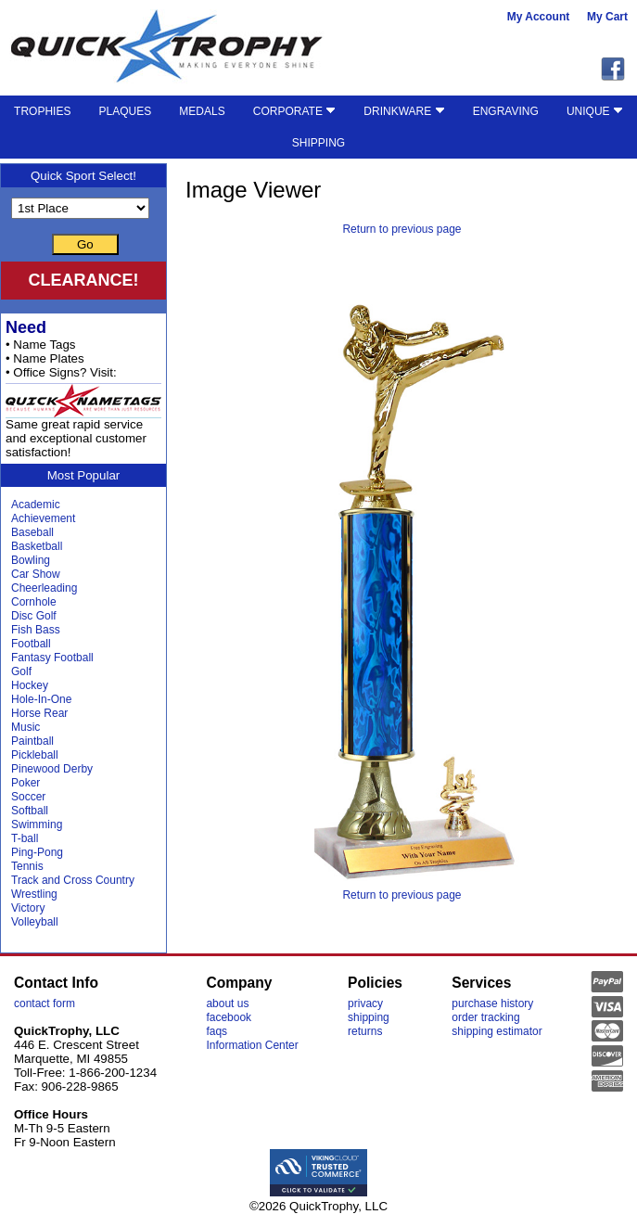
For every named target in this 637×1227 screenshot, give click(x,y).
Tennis (27, 866)
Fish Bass (35, 629)
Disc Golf (34, 615)
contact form (44, 1003)
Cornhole (34, 601)
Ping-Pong (37, 852)
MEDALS (201, 111)
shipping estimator (496, 1031)
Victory (28, 907)
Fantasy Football (52, 657)
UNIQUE (595, 111)
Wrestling (34, 894)
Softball (29, 810)
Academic (35, 504)
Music (25, 727)
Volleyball (34, 921)
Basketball (36, 546)
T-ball (24, 838)
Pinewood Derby (52, 768)
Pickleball (34, 754)
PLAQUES (125, 111)
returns (365, 1031)
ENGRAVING (506, 111)
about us (227, 1003)
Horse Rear (39, 713)
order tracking (485, 1017)
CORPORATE (294, 111)
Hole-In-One (41, 699)
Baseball (32, 532)
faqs (216, 1031)
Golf (21, 671)
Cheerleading (44, 588)
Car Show (35, 574)
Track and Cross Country (72, 880)
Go (85, 244)
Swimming (36, 824)
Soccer (28, 796)
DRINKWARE (403, 111)
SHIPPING (318, 142)
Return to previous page (401, 229)
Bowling (30, 560)
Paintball (32, 741)
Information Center (252, 1045)
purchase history (492, 1003)
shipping (368, 1017)
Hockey (29, 685)
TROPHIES (42, 111)
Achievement (43, 518)
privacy (365, 1003)
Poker (25, 782)
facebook (228, 1017)
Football (31, 643)
